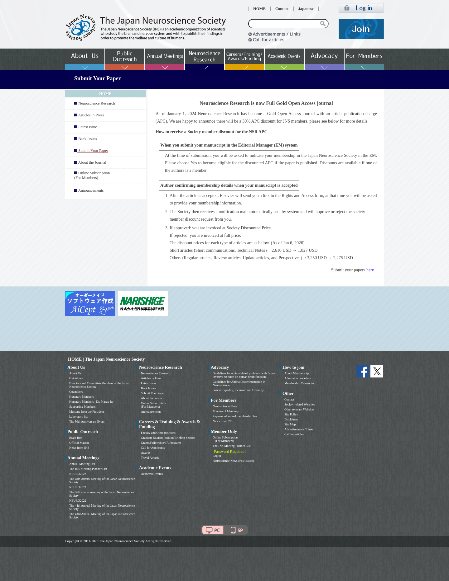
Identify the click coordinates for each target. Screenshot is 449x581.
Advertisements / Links (298, 429)
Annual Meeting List (82, 464)
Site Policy (291, 414)
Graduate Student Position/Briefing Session (168, 437)
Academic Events (152, 474)
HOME (259, 9)
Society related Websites (299, 404)
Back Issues (87, 139)
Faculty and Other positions (158, 432)
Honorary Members (81, 396)
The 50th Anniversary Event (86, 421)
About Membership (296, 373)
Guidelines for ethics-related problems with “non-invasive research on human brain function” (244, 375)
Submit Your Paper (153, 393)
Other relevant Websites (299, 409)
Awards (145, 452)
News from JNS (79, 447)
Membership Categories (299, 383)
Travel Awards (150, 457)
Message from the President (86, 411)
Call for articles (294, 434)
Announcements (91, 190)
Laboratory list (78, 416)
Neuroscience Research (96, 103)
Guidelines (76, 378)
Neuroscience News (225, 406)
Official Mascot (79, 442)
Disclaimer (291, 419)
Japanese (306, 9)
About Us (75, 373)
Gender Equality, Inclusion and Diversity (238, 390)
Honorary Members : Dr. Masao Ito (91, 401)
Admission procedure (297, 378)
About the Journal (92, 162)
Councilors (76, 391)
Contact (282, 9)
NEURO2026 (77, 474)
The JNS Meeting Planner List (88, 469)
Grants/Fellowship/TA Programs (161, 442)
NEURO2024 (77, 487)
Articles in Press (91, 115)
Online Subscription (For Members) (92, 175)
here (370, 270)
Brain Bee (75, 437)
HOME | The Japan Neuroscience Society (106, 359)
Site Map (290, 424)
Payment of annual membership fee (235, 416)
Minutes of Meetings (226, 411)
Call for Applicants (153, 447)
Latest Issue (87, 127)
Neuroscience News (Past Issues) (233, 460)
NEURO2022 (77, 500)
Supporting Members (82, 406)
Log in (217, 455)
